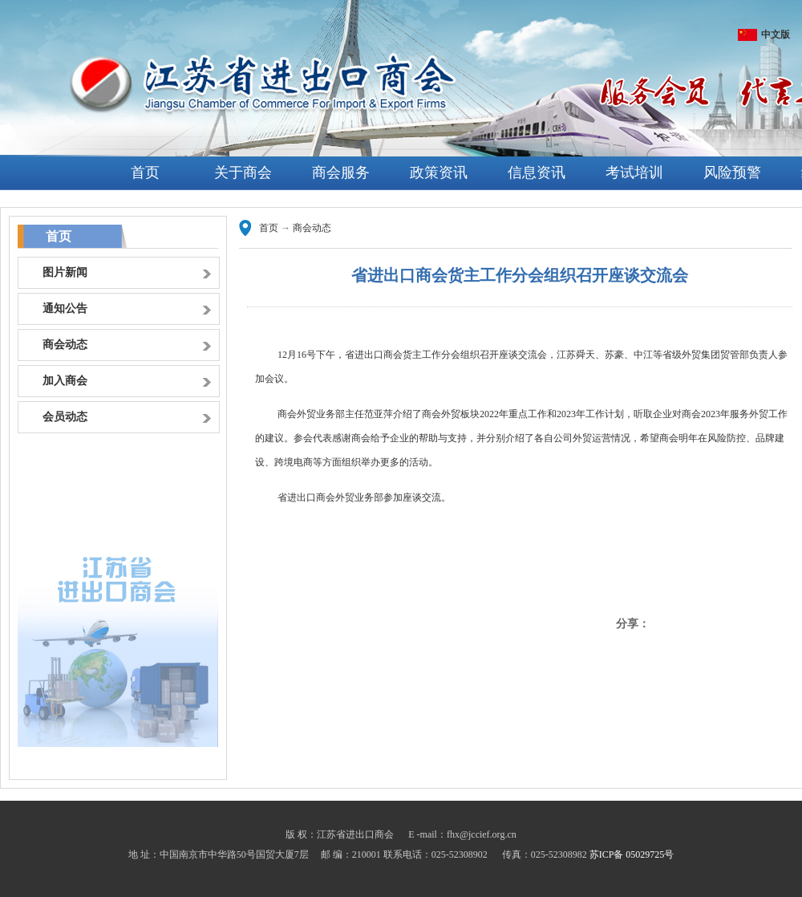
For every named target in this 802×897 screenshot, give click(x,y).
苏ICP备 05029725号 (631, 854)
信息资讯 (536, 172)
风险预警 (732, 172)
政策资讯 (439, 172)
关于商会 (243, 172)
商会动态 (312, 227)
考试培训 (634, 172)
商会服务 (341, 172)
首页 (145, 172)
